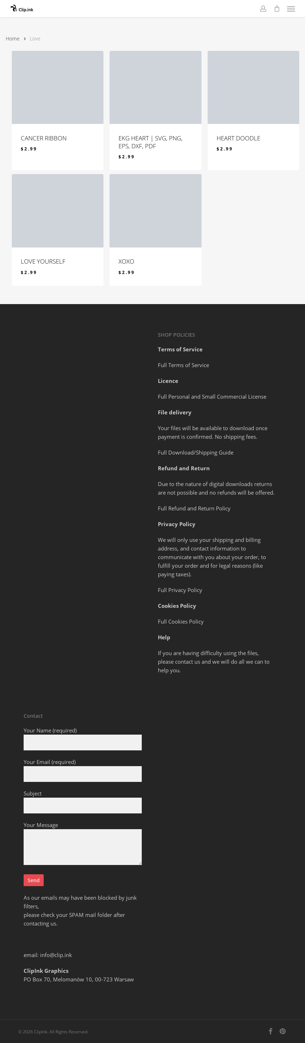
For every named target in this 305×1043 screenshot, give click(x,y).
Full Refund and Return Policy (194, 508)
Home (13, 38)
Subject (83, 801)
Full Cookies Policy (181, 621)
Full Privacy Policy (180, 589)
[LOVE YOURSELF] (57, 210)
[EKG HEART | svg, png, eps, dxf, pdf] (155, 87)
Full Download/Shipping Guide (195, 452)
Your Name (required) (83, 738)
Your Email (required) (83, 770)
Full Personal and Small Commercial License (212, 396)
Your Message (83, 844)
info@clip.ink (56, 954)
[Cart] (277, 8)
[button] (291, 8)
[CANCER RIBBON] (57, 87)
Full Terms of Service (183, 365)
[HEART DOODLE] (253, 87)
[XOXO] (155, 210)
